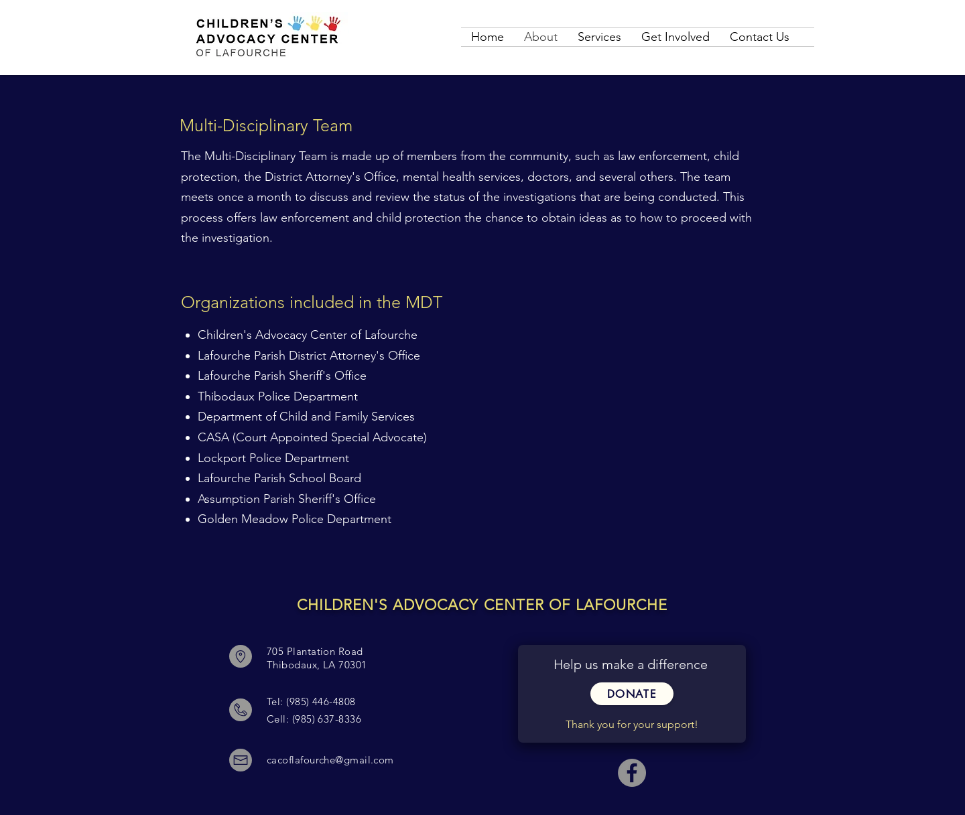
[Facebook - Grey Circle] (632, 773)
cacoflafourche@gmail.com (330, 759)
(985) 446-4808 (320, 701)
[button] (631, 693)
